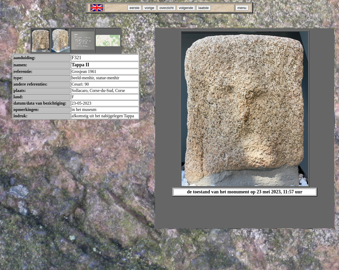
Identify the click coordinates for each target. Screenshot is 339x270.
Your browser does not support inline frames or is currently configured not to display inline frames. (244, 128)
